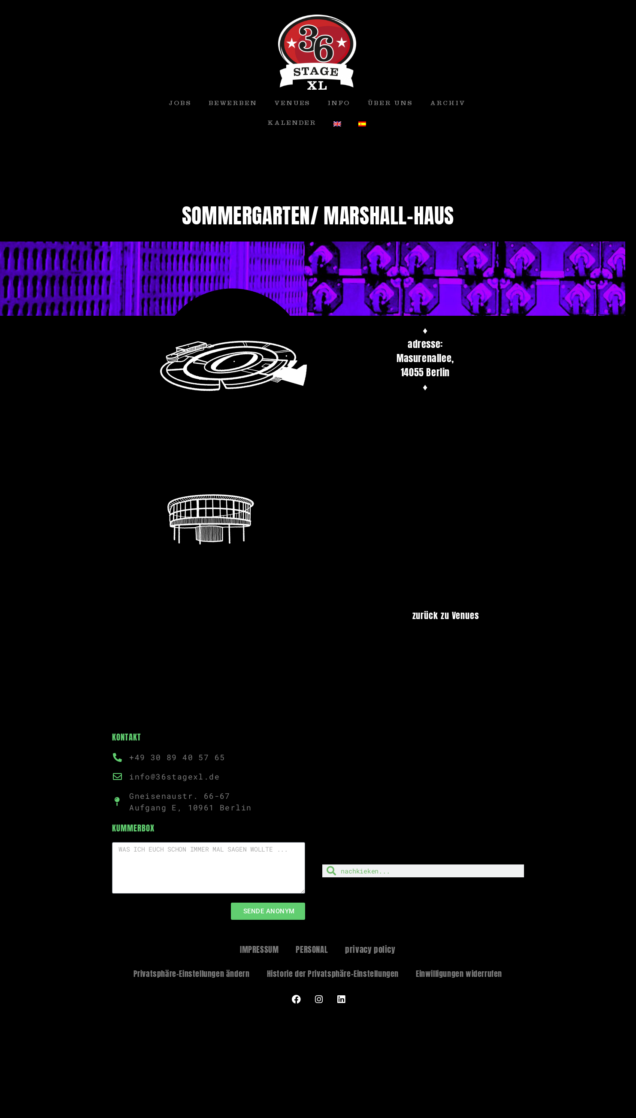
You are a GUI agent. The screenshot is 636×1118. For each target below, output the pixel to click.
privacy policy (370, 949)
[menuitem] (337, 124)
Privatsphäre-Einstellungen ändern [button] (191, 973)
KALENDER (291, 124)
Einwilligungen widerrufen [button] (459, 973)
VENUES (292, 104)
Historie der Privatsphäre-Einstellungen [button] (333, 973)
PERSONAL (312, 949)
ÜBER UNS (390, 104)
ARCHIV (447, 104)
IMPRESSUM (259, 949)
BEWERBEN (233, 104)
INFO (338, 104)
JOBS (180, 104)
